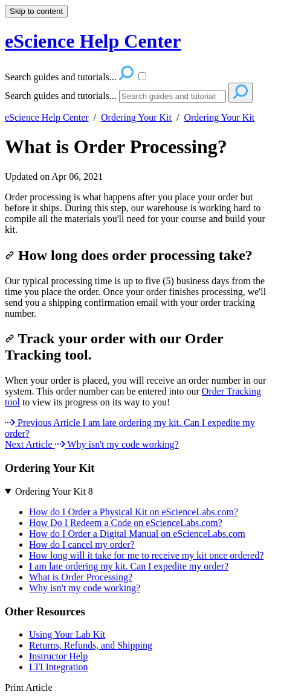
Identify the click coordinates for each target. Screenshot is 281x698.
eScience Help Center (47, 117)
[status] (140, 213)
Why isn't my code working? (84, 588)
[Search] (172, 96)
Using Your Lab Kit (67, 634)
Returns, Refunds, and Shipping (90, 645)
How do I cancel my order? (82, 544)
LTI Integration (58, 667)
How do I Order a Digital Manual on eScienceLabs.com (137, 533)
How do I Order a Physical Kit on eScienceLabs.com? (133, 512)
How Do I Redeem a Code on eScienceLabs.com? (125, 523)
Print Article (29, 687)
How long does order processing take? (129, 255)
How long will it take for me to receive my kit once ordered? (146, 555)
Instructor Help (58, 656)
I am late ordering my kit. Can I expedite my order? (128, 566)
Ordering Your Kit (136, 117)
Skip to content (36, 11)
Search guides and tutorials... (61, 95)
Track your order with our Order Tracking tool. (114, 347)
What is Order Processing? (116, 146)
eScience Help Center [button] (93, 41)
